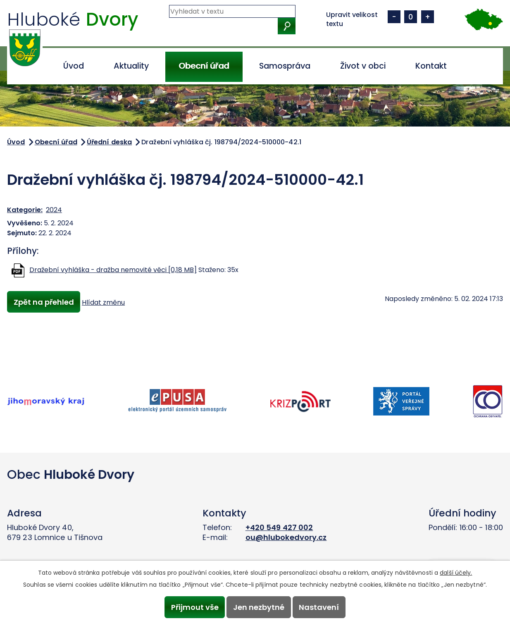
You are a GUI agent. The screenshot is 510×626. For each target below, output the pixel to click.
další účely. (456, 572)
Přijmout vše (194, 607)
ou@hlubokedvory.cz (286, 537)
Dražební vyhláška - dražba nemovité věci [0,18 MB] (113, 270)
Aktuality (131, 66)
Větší (427, 16)
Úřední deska (109, 142)
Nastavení (320, 607)
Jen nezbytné (258, 607)
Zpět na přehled (44, 302)
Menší (394, 16)
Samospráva (284, 66)
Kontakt (431, 66)
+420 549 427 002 (279, 527)
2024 (54, 210)
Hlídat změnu (104, 302)
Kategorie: (25, 210)
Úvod (73, 66)
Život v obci (363, 66)
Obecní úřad (204, 66)
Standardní (410, 16)
